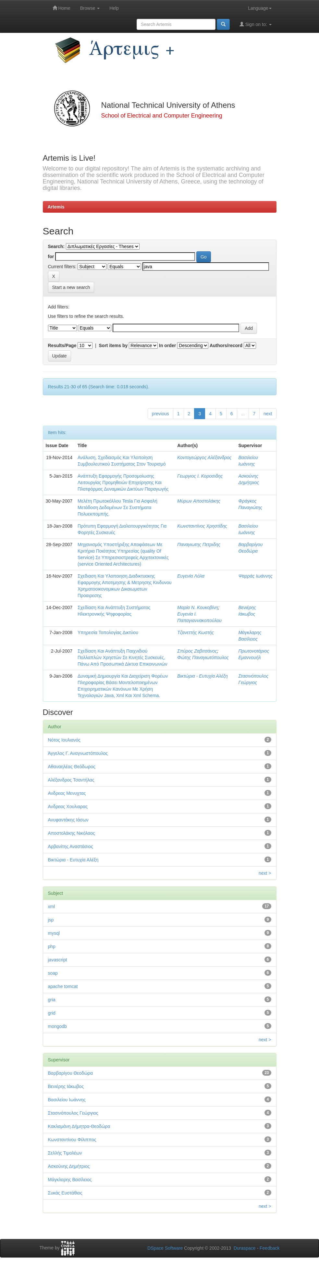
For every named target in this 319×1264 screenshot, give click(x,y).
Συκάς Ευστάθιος (65, 1192)
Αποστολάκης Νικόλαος (71, 833)
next (268, 413)
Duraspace (245, 1248)
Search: (56, 246)
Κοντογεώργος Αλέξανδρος (204, 457)
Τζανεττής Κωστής (195, 632)
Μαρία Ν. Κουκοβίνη (197, 607)
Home (61, 8)
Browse (90, 8)
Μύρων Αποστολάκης (198, 501)
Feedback (269, 1248)
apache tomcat (63, 986)
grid (51, 1013)
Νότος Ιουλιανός (64, 740)
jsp (51, 919)
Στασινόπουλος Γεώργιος (73, 1113)
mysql (54, 933)
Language (259, 8)
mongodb (57, 1026)
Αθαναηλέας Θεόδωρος (71, 766)
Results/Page (62, 345)
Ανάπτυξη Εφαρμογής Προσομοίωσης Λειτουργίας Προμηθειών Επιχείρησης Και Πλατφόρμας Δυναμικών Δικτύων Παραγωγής (123, 482)
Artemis (56, 206)
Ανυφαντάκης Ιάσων (68, 819)
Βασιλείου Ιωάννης (67, 1099)
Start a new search (71, 287)
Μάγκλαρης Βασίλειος (70, 1179)
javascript (57, 959)
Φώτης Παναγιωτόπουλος (203, 657)
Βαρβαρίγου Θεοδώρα (70, 1073)
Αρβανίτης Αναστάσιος (70, 846)
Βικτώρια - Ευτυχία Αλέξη (202, 676)
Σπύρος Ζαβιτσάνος (197, 651)
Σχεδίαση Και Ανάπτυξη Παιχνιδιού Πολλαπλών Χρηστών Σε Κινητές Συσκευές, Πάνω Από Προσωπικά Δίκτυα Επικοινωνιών (122, 657)
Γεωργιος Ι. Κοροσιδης (200, 476)
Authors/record (226, 345)
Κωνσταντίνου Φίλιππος (72, 1139)
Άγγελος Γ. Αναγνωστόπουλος (78, 753)
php (51, 946)
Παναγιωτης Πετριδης (198, 544)
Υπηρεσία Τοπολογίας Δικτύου (108, 632)
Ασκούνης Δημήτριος (69, 1166)
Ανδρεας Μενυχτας (67, 793)
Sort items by (113, 345)
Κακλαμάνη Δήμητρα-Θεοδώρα (79, 1126)
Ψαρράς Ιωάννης (255, 576)
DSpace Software (165, 1248)
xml (51, 906)
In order (167, 345)
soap (53, 973)
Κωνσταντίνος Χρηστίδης (202, 526)
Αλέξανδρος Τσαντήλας (71, 779)
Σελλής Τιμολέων (65, 1153)
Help (114, 8)
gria (51, 999)
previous (160, 413)
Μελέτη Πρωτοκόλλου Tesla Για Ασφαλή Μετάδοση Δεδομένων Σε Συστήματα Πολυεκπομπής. (117, 507)
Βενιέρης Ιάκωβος (66, 1086)
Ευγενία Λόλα (190, 576)
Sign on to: (255, 24)
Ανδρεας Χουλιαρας (68, 806)
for (51, 256)
